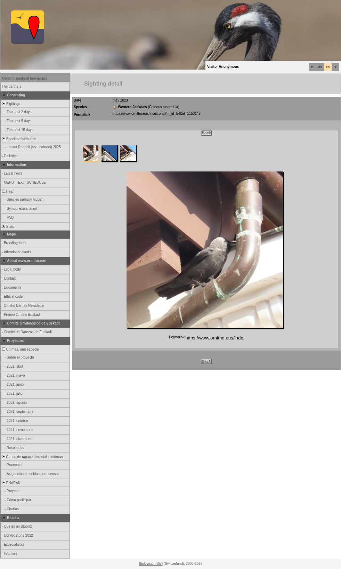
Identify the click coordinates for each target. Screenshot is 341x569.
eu (312, 67)
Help (7, 191)
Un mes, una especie (20, 349)
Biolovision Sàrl (151, 564)
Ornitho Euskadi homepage (24, 78)
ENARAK (11, 483)
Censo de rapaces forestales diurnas (32, 457)
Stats (7, 227)
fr (335, 67)
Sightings (11, 104)
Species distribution (18, 139)
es (320, 67)
